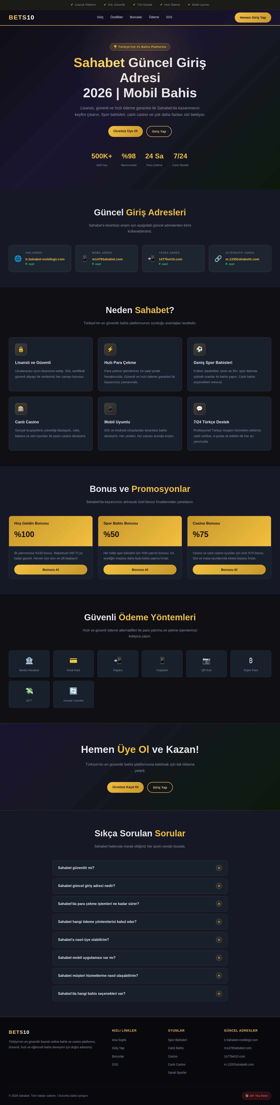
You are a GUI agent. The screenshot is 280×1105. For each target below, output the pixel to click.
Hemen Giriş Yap (253, 17)
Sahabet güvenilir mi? (140, 868)
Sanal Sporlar (177, 1072)
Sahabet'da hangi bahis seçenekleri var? (140, 994)
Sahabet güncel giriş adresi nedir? (140, 886)
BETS (19, 1032)
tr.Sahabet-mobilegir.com (45, 259)
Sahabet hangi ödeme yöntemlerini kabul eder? (140, 922)
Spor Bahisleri (177, 1040)
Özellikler (116, 17)
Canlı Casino (177, 1064)
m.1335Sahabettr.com (242, 259)
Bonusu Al (51, 569)
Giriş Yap (159, 131)
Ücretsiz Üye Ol (126, 131)
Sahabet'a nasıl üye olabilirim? (140, 940)
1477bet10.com (170, 259)
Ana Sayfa (119, 1040)
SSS (169, 17)
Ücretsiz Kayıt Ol (125, 787)
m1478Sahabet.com (107, 259)
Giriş (100, 17)
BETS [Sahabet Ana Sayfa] (22, 17)
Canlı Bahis (176, 1048)
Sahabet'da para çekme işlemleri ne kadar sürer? (140, 904)
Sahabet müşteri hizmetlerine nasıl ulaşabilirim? (140, 976)
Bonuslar (136, 17)
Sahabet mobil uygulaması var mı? (140, 958)
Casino (173, 1056)
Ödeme (154, 17)
